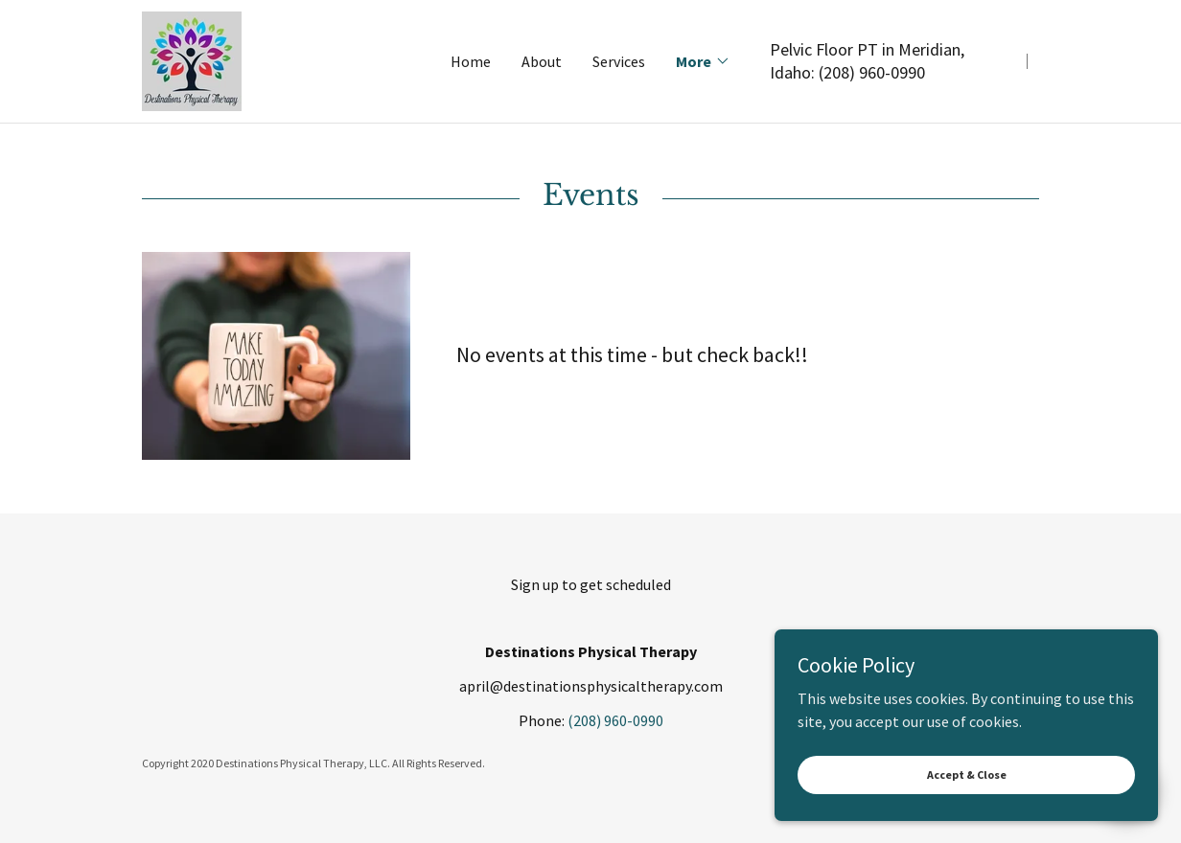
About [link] (541, 61)
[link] (192, 59)
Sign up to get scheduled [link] (591, 584)
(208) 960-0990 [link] (872, 72)
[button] (703, 61)
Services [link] (618, 61)
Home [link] (471, 61)
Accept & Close (967, 814)
